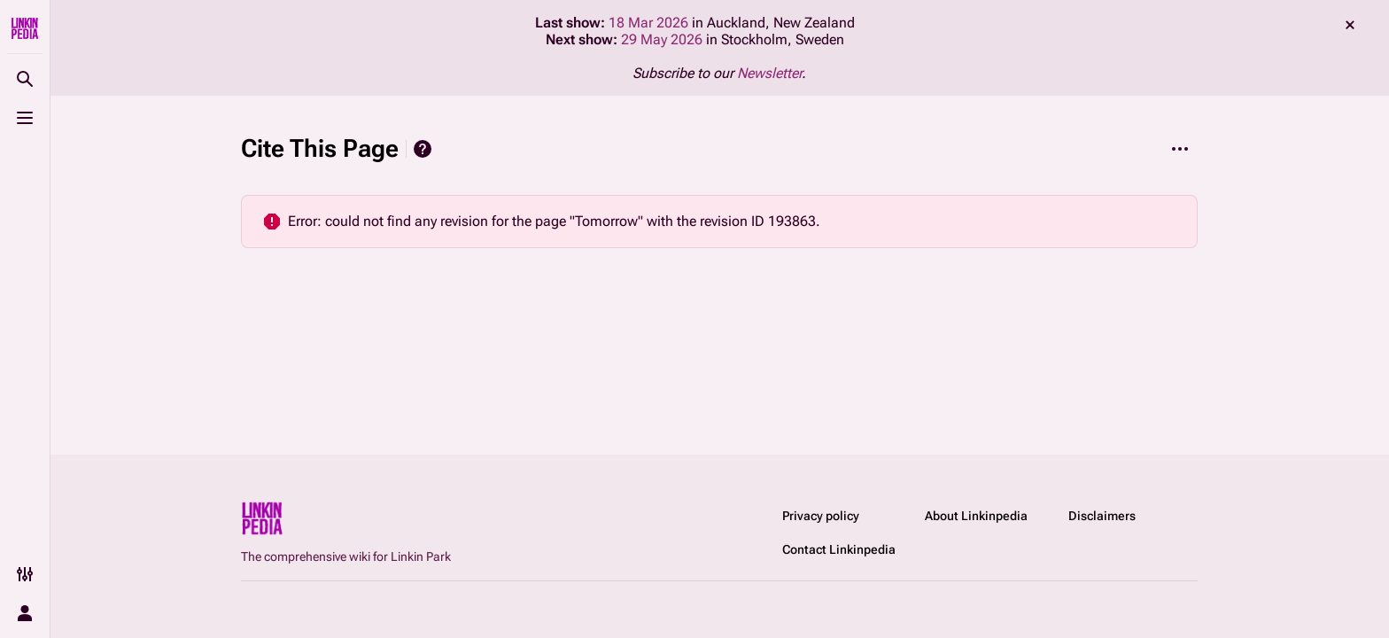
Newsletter (769, 73)
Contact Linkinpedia (839, 549)
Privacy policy (820, 516)
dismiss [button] (1350, 24)
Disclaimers (1102, 516)
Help (422, 149)
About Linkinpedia (976, 516)
